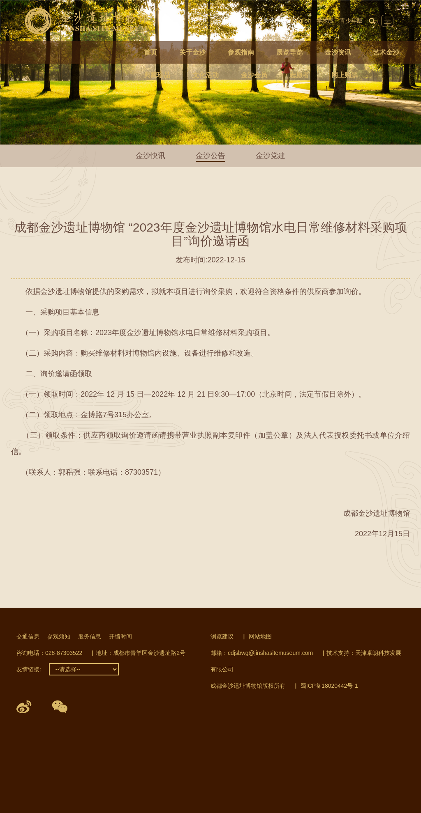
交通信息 (27, 636)
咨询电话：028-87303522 (49, 653)
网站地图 (260, 636)
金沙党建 (270, 156)
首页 (150, 52)
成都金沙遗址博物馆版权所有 (247, 685)
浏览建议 (222, 636)
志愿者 (299, 74)
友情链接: (28, 669)
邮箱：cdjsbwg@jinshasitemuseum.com (261, 653)
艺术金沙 (386, 52)
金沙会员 (254, 74)
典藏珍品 (157, 74)
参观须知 (58, 636)
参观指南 (241, 52)
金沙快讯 (150, 156)
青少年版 (351, 20)
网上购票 (344, 74)
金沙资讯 (338, 52)
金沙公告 (210, 156)
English (301, 20)
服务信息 (89, 636)
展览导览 (289, 52)
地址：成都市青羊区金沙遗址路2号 (140, 653)
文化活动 (205, 74)
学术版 (325, 20)
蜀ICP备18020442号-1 (329, 685)
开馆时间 (120, 636)
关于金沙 (192, 52)
